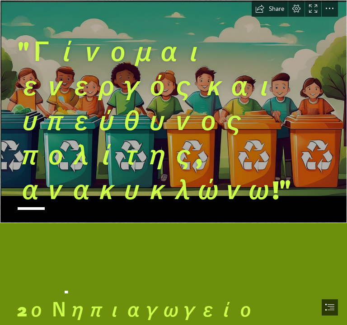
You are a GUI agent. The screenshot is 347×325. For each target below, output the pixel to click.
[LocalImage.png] (173, 111)
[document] (173, 162)
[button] (270, 8)
